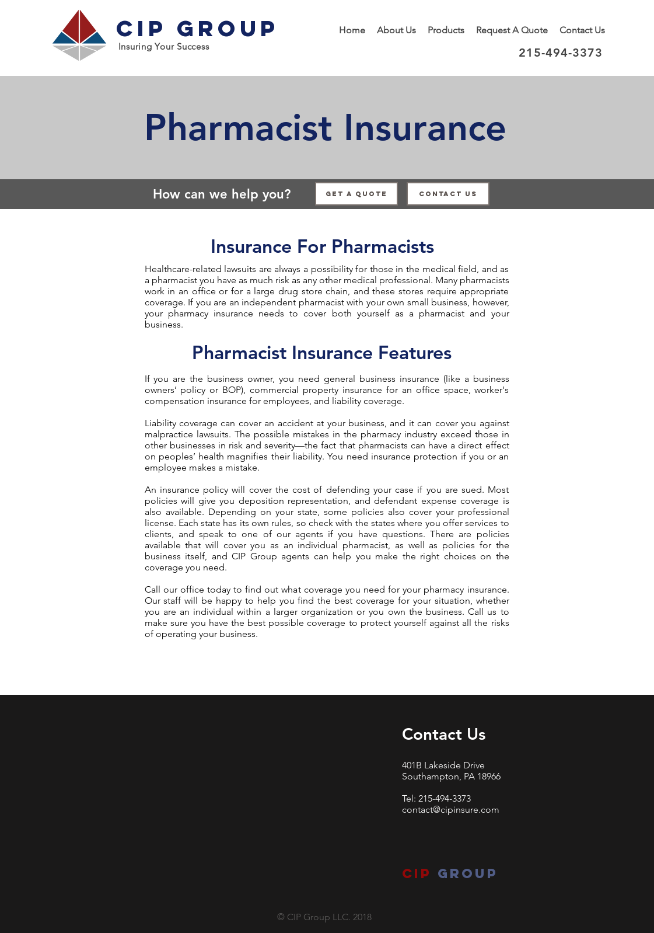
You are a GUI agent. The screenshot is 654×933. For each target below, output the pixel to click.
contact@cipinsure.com (450, 809)
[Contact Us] (448, 194)
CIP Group (197, 28)
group (465, 873)
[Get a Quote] (356, 194)
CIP (417, 873)
